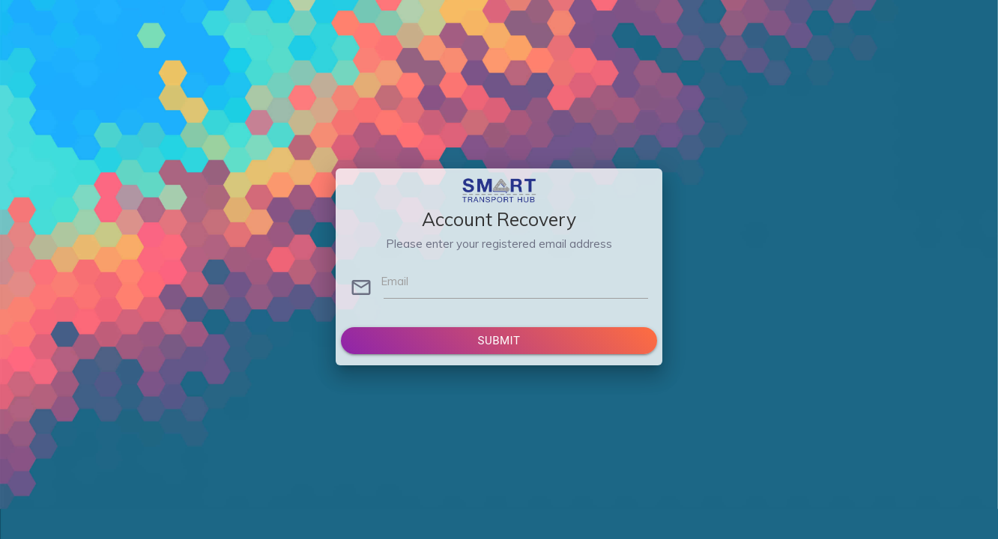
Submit (499, 340)
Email (394, 281)
